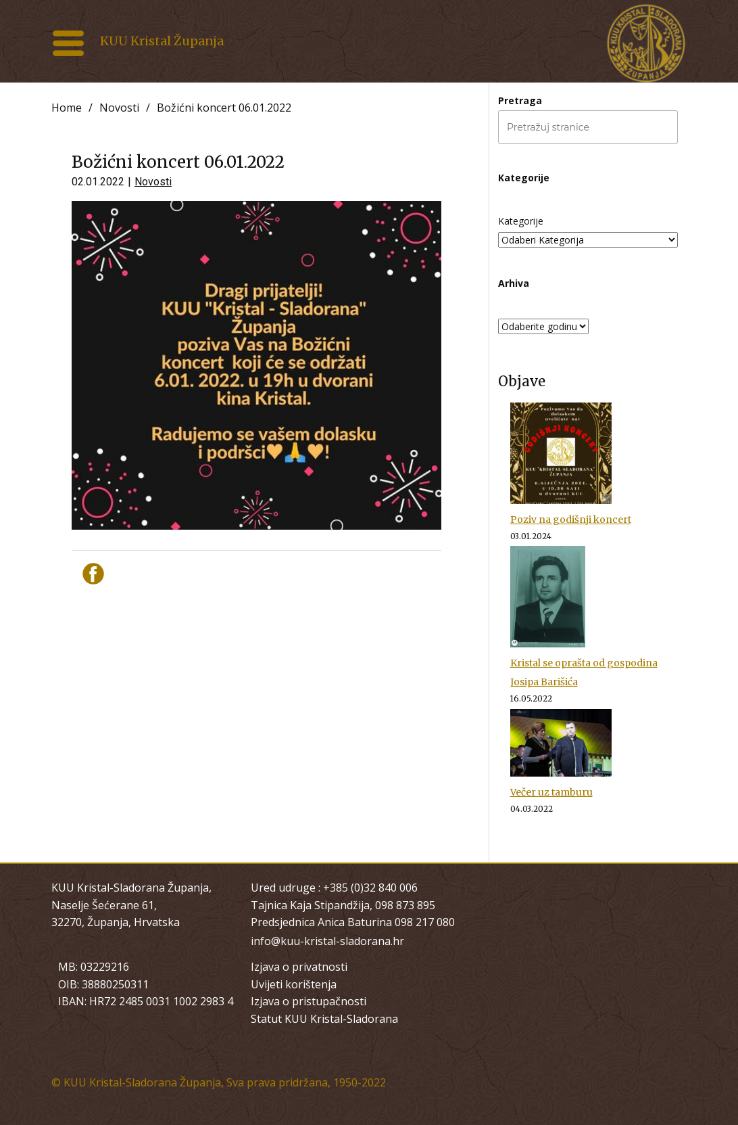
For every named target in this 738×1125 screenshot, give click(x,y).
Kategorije (520, 220)
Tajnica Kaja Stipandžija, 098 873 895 (343, 905)
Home (66, 107)
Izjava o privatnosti (299, 966)
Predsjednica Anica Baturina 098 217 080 (353, 922)
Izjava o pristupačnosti (308, 1001)
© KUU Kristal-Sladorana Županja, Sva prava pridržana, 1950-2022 (218, 1082)
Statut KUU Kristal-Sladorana (324, 1018)
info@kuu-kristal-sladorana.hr (327, 941)
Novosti (119, 107)
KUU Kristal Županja (162, 41)
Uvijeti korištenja (294, 984)
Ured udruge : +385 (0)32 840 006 (334, 887)
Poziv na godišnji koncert (570, 519)
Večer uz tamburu (551, 792)
